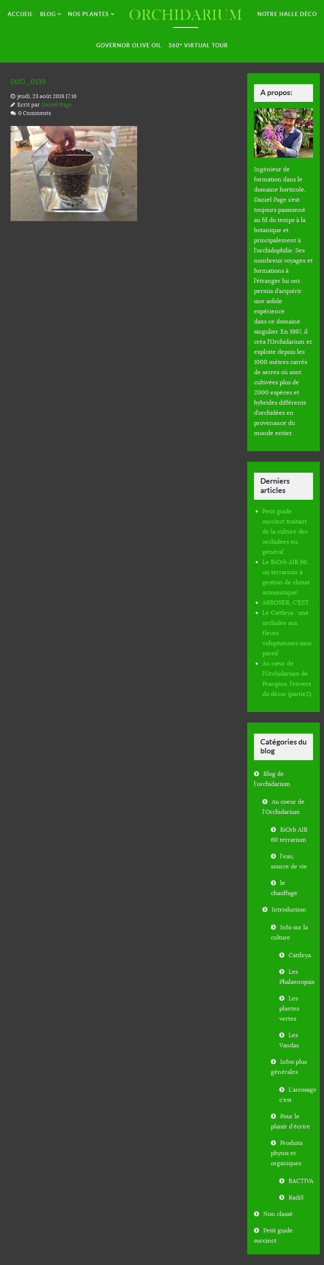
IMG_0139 (29, 81)
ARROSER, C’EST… (287, 602)
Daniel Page (56, 104)
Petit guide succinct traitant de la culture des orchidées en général (285, 531)
